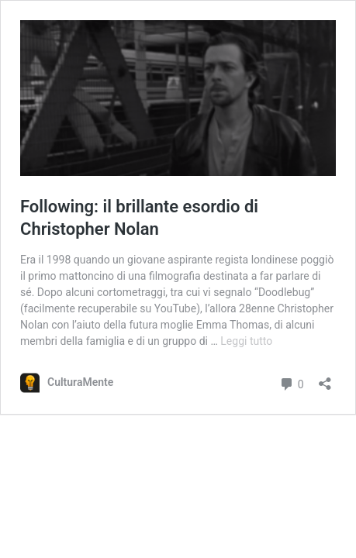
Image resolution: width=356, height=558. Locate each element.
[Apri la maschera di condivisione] (325, 379)
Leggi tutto (246, 341)
